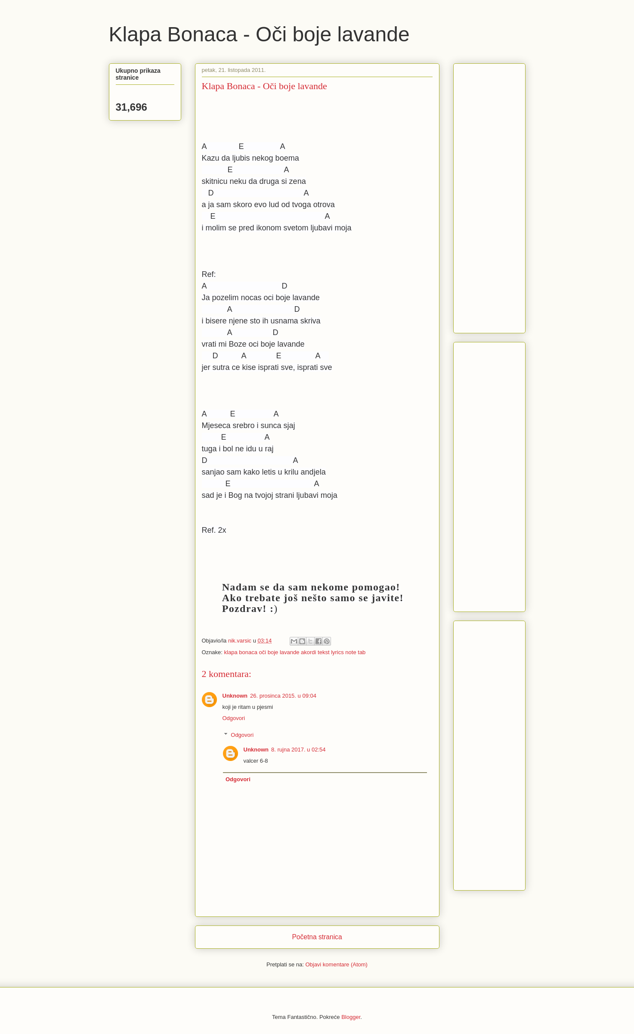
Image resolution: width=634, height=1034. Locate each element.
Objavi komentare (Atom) (336, 964)
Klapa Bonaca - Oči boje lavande (259, 34)
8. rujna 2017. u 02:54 (298, 749)
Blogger (350, 1017)
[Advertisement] (486, 196)
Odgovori (234, 718)
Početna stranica (317, 937)
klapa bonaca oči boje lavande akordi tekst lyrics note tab (295, 652)
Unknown (235, 695)
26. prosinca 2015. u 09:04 (283, 695)
